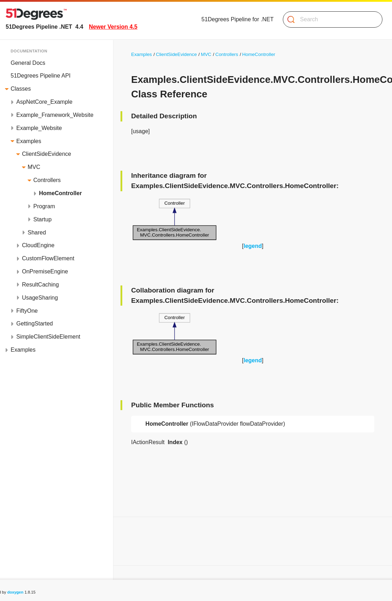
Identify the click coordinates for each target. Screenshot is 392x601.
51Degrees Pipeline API (41, 76)
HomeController (60, 193)
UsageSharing (40, 298)
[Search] (330, 19)
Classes (21, 89)
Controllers (47, 180)
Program (44, 206)
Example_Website (39, 128)
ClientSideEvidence (46, 154)
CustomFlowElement (48, 258)
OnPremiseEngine (45, 271)
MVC (34, 167)
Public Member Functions (40, 540)
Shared (37, 232)
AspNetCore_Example (44, 102)
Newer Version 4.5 (113, 27)
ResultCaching (40, 285)
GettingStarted (34, 324)
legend (252, 246)
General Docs (28, 63)
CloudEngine (38, 245)
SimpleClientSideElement (48, 337)
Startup (42, 219)
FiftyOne (27, 311)
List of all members (32, 553)
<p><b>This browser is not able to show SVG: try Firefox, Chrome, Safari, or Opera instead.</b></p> (174, 219)
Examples (28, 141)
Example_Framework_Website (55, 115)
